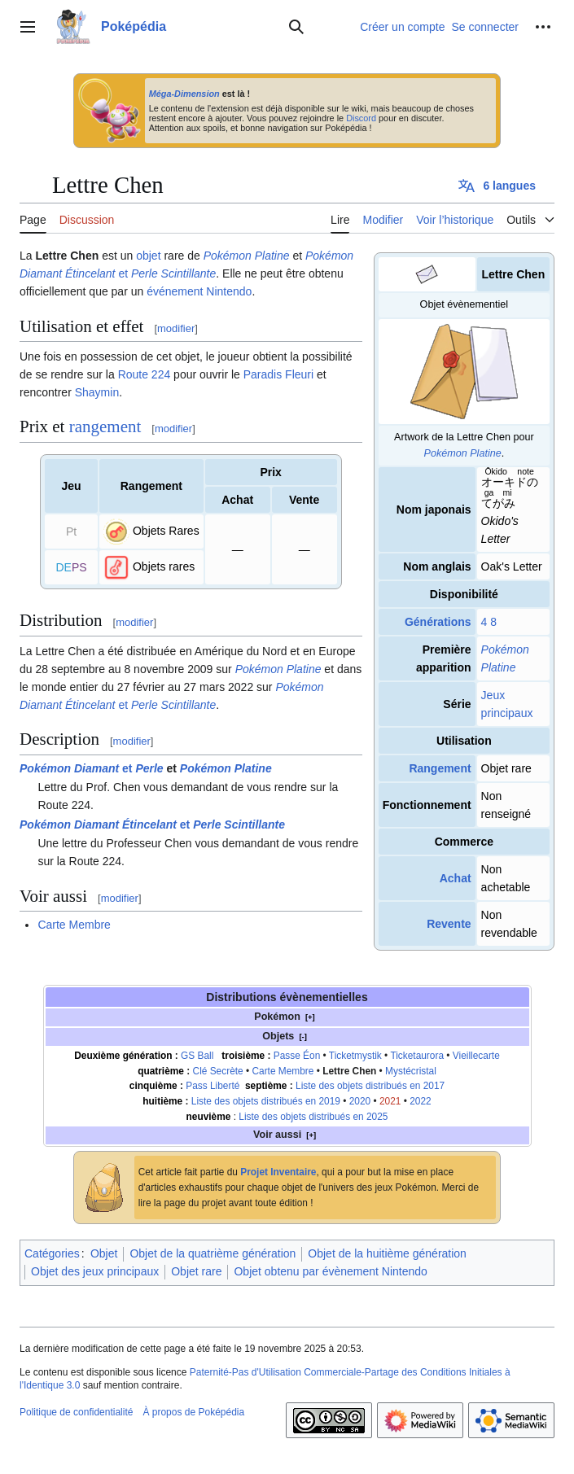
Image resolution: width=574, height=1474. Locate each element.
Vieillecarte (476, 1055)
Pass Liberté (212, 1085)
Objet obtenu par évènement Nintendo (330, 1271)
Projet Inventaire (278, 1172)
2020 (359, 1101)
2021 (390, 1101)
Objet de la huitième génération (387, 1253)
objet (148, 255)
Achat (455, 878)
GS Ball (197, 1055)
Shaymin (97, 392)
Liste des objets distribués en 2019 (265, 1101)
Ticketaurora (417, 1055)
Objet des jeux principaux (95, 1271)
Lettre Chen (349, 1071)
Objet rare (196, 1271)
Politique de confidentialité (76, 1412)
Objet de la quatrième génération (212, 1253)
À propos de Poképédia (193, 1412)
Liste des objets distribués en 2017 (370, 1085)
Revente (449, 923)
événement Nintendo (199, 291)
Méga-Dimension (184, 93)
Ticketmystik (355, 1055)
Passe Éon (297, 1055)
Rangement (440, 768)
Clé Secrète (218, 1071)
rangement (105, 426)
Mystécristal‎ (410, 1071)
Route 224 (144, 374)
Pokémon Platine (463, 453)
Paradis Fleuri (278, 374)
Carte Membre (73, 924)
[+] (310, 1017)
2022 (420, 1101)
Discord (361, 118)
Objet (103, 1253)
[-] (302, 1036)
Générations (438, 621)
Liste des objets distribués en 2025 (313, 1116)
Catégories (52, 1253)
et (92, 768)
